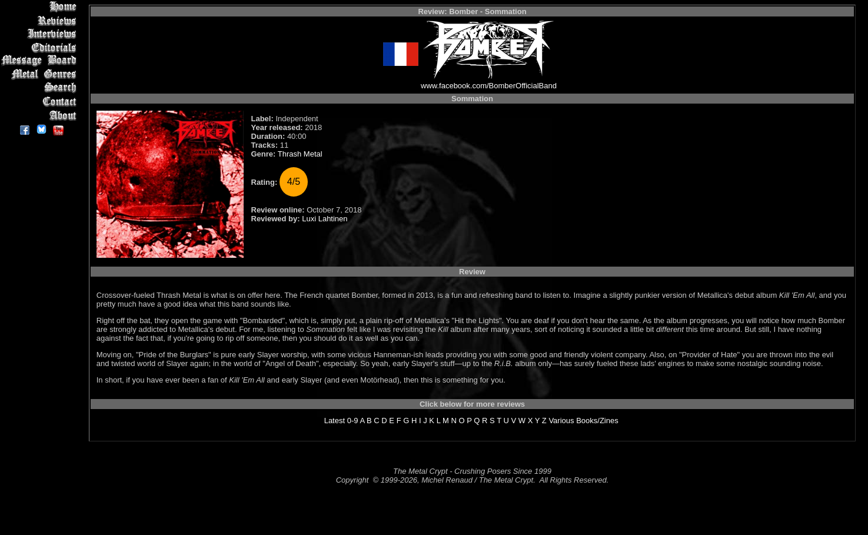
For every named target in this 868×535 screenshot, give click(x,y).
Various (561, 420)
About (41, 115)
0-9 (352, 420)
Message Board (41, 61)
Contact (41, 101)
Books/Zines (597, 420)
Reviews (41, 20)
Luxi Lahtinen (324, 218)
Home (41, 7)
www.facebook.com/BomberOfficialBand (489, 85)
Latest (334, 420)
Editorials (41, 47)
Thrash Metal (300, 153)
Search (41, 88)
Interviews (41, 34)
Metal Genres (41, 74)
